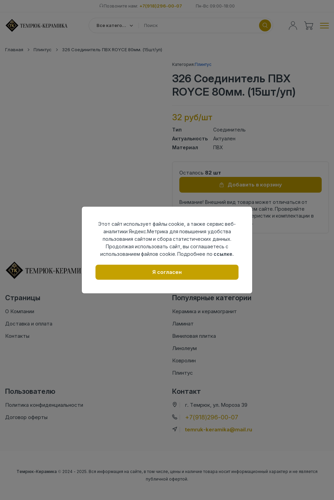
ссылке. (224, 254)
